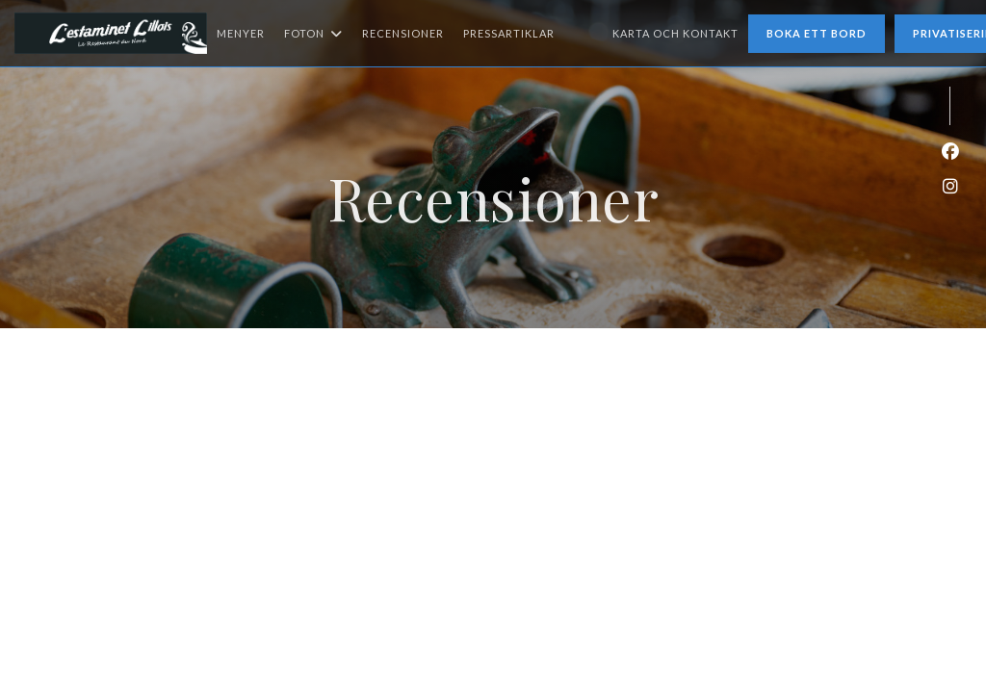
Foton (313, 33)
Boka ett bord (816, 33)
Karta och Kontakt (675, 33)
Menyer (241, 33)
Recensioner (403, 33)
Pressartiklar (509, 33)
